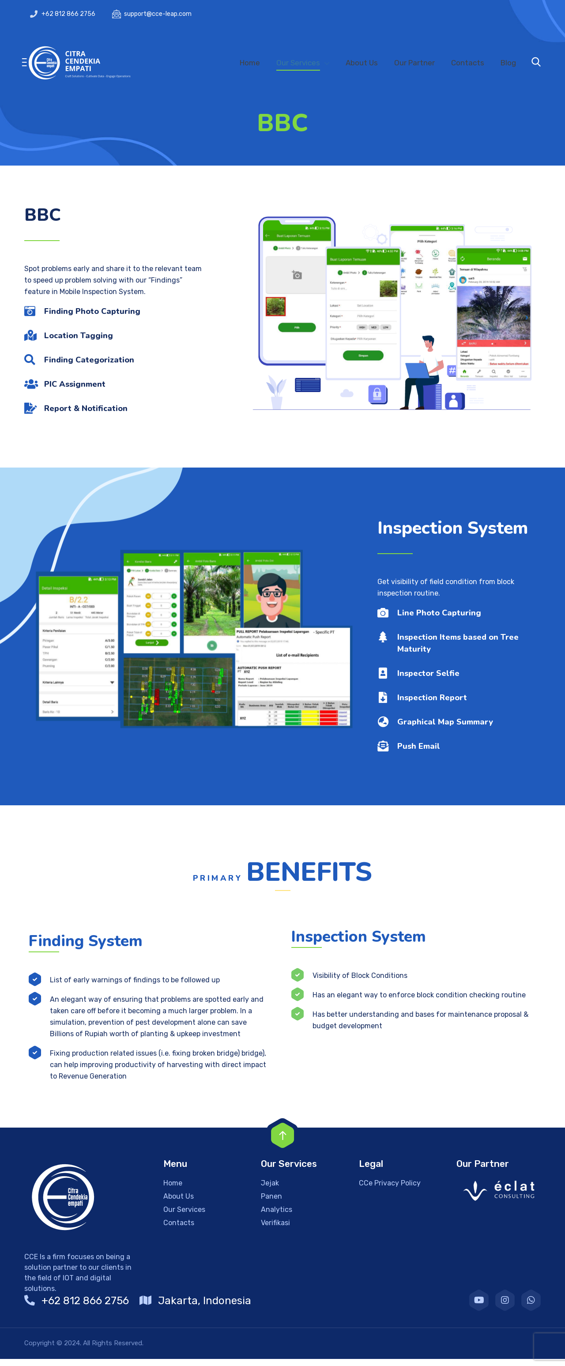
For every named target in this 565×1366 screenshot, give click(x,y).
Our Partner (414, 62)
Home (250, 62)
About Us (362, 62)
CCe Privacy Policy (390, 1190)
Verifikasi (275, 1230)
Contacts (467, 62)
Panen (271, 1203)
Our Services (298, 62)
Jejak (270, 1190)
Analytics (276, 1216)
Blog (508, 62)
